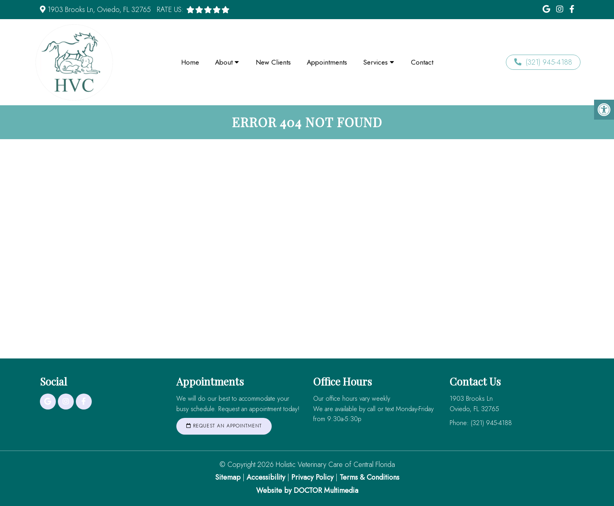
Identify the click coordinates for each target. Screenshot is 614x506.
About (224, 62)
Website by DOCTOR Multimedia (307, 490)
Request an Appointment (224, 425)
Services (375, 62)
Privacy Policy (313, 477)
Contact (422, 62)
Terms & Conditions (369, 477)
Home (190, 62)
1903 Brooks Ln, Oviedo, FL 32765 (99, 9)
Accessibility (266, 477)
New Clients (273, 62)
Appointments (327, 62)
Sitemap (228, 477)
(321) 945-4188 (543, 62)
